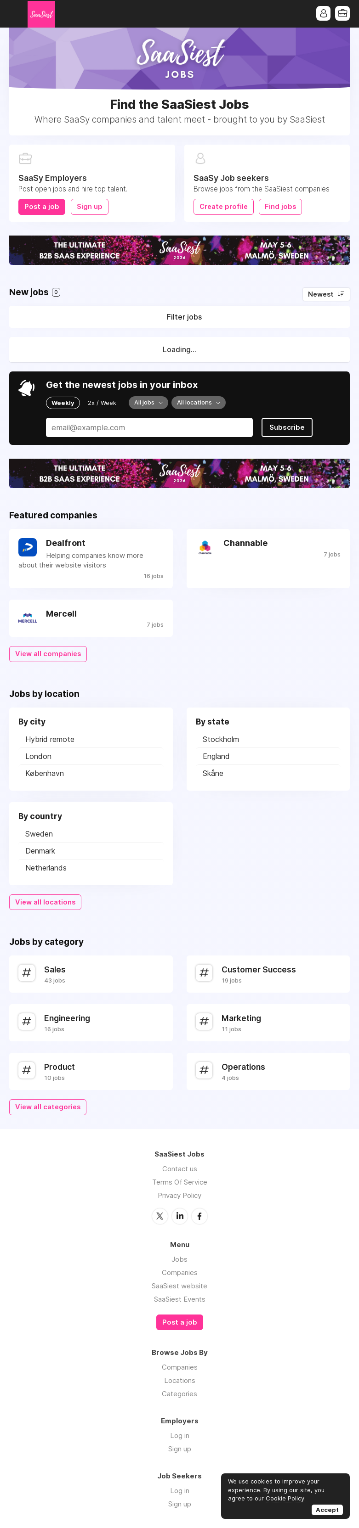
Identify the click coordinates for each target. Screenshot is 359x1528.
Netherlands (46, 867)
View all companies (48, 653)
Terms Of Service (179, 1181)
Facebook (199, 1215)
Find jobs (280, 206)
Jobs (179, 1258)
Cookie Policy (285, 1498)
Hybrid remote (49, 738)
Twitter (160, 1215)
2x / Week (102, 402)
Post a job (41, 206)
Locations (179, 1379)
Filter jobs (184, 316)
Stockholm (221, 738)
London (38, 755)
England (216, 755)
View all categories (47, 1106)
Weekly (62, 402)
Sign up (90, 206)
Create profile (223, 206)
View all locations (45, 902)
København (44, 772)
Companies (180, 1271)
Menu (16, 14)
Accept (327, 1509)
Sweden (39, 833)
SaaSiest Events (179, 1298)
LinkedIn (180, 1215)
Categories (179, 1392)
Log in (179, 1434)
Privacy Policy (179, 1195)
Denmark (40, 850)
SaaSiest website (179, 1285)
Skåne (213, 772)
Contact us (179, 1168)
